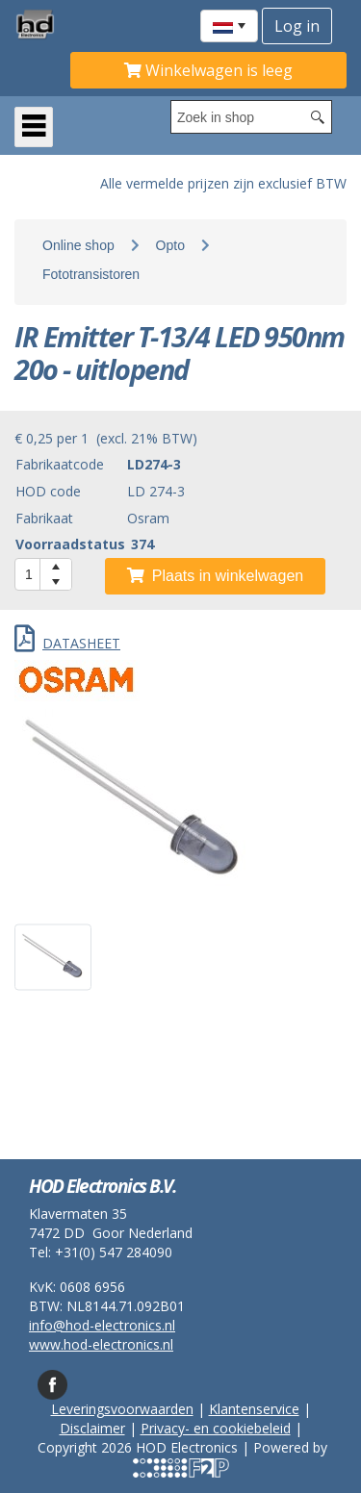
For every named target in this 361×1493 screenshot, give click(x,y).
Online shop (78, 245)
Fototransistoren (91, 274)
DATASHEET (67, 643)
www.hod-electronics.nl (101, 1344)
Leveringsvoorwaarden (122, 1409)
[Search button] (317, 117)
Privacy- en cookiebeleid (216, 1428)
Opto (170, 245)
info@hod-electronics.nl (102, 1325)
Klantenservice (254, 1409)
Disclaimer (92, 1428)
